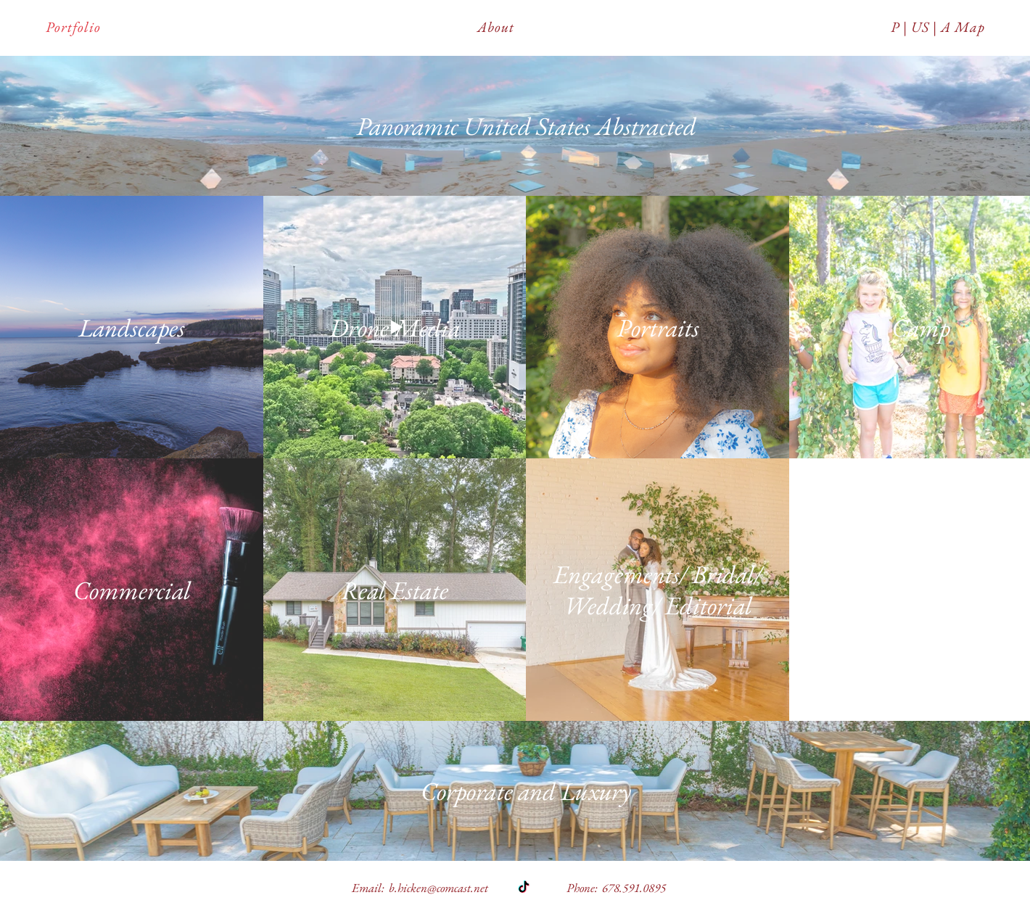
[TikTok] (523, 887)
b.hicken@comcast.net (438, 888)
